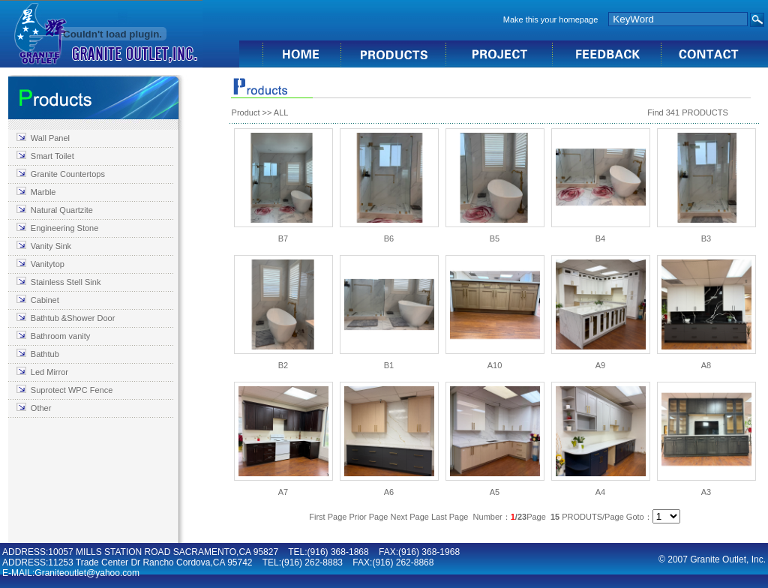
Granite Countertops (68, 174)
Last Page (450, 516)
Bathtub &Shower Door (73, 318)
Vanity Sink (51, 246)
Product (246, 112)
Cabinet (45, 300)
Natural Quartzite (62, 210)
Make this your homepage (550, 19)
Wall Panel (50, 138)
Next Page (410, 516)
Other (41, 408)
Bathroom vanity (60, 336)
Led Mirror (49, 372)
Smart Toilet (52, 156)
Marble (43, 192)
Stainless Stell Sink (66, 282)
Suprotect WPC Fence (71, 390)
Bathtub (45, 354)
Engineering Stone (65, 228)
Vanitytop (47, 264)
